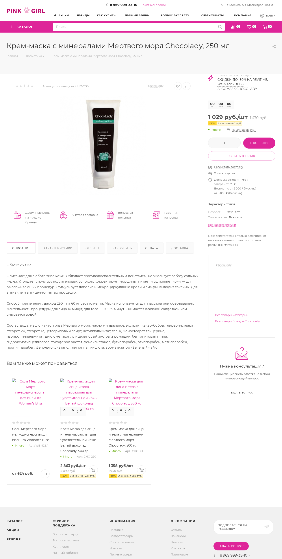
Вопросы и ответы (66, 540)
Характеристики (57, 248)
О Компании (183, 521)
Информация (122, 521)
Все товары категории (231, 315)
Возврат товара (121, 536)
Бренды (14, 538)
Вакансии (178, 536)
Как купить (122, 248)
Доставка (179, 248)
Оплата (151, 248)
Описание (21, 248)
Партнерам (179, 554)
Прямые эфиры (120, 554)
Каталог (15, 521)
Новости (115, 548)
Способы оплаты (121, 542)
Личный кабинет (65, 552)
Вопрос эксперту (65, 534)
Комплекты (61, 546)
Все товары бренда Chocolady (237, 321)
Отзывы (92, 248)
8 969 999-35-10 (123, 5)
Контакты (178, 548)
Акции (13, 529)
